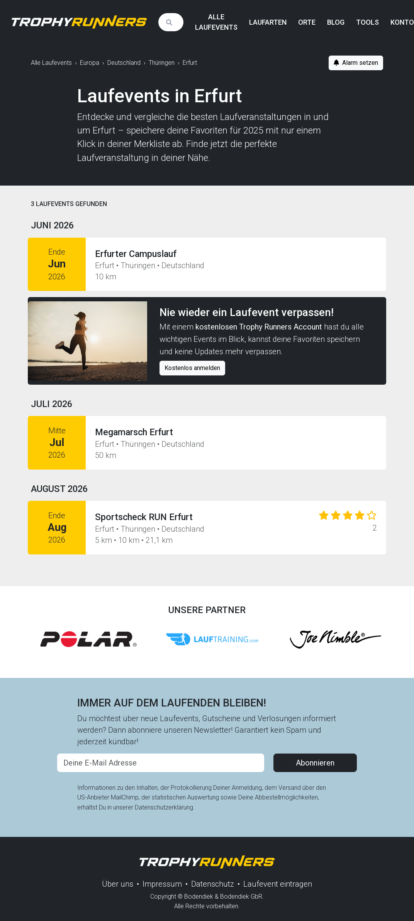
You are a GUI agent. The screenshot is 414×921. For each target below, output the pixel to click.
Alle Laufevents (216, 22)
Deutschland (124, 62)
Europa (89, 62)
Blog (335, 22)
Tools (367, 22)
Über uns (117, 884)
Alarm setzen (356, 62)
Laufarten (268, 22)
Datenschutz (212, 884)
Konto (402, 22)
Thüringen (162, 62)
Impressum (162, 884)
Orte (307, 22)
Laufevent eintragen (277, 884)
